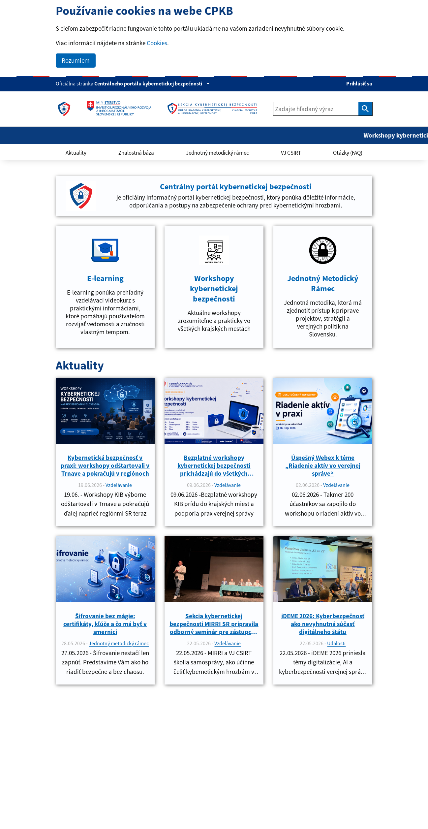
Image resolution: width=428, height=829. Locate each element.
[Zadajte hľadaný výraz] (315, 108)
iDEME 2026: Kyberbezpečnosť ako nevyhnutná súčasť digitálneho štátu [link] (322, 624)
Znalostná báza (136, 152)
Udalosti (336, 643)
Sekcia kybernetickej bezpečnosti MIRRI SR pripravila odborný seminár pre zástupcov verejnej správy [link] (213, 624)
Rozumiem (76, 60)
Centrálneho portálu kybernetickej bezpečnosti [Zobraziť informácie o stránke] (152, 83)
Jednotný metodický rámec (217, 152)
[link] (64, 109)
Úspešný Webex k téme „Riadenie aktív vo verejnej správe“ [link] (322, 465)
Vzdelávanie (119, 485)
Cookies (157, 43)
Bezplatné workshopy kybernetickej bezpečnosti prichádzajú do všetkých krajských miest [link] (213, 465)
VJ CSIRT (291, 152)
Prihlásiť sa (359, 83)
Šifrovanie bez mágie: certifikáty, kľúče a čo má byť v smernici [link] (105, 624)
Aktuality (76, 152)
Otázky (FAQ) (347, 152)
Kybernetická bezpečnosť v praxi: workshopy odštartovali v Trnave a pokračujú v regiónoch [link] (105, 465)
